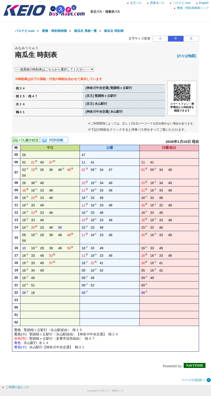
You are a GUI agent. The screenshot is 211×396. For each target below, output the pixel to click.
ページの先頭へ (193, 380)
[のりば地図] (186, 56)
